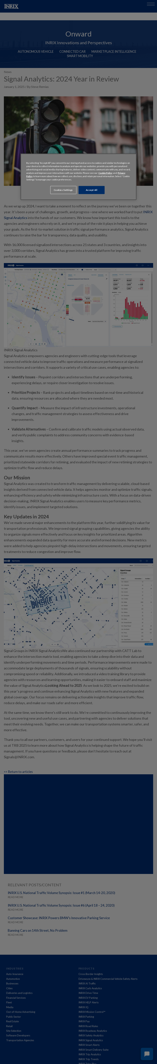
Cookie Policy (105, 173)
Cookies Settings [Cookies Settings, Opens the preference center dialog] (63, 190)
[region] (78, 177)
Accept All (91, 190)
